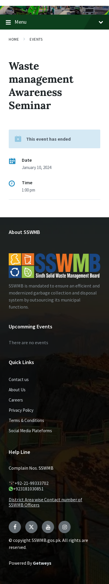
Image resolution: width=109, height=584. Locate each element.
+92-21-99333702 (29, 483)
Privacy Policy (21, 410)
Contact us (19, 379)
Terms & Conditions (26, 420)
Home (14, 39)
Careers (16, 400)
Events (36, 39)
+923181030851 (26, 488)
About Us (17, 389)
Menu (54, 22)
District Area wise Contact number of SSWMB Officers (45, 502)
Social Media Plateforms (30, 430)
